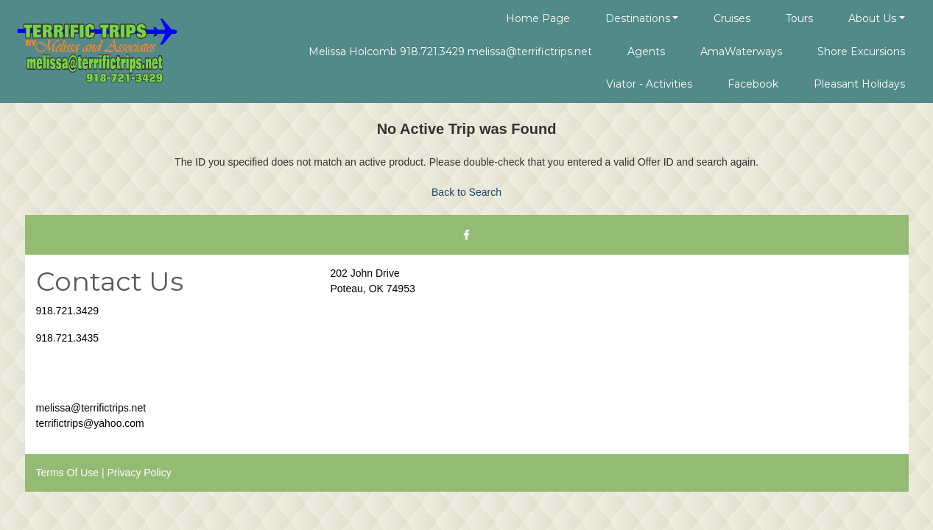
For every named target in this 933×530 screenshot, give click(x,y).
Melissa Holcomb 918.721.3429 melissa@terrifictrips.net (450, 51)
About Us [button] (872, 18)
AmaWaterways (741, 51)
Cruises (732, 18)
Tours (799, 18)
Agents (646, 51)
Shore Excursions (861, 51)
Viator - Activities (649, 84)
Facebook (753, 84)
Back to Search (466, 192)
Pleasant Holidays (859, 84)
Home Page (538, 18)
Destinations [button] (637, 18)
